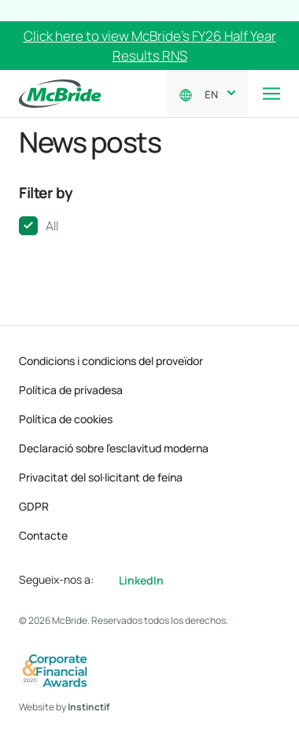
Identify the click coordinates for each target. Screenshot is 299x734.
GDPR (34, 506)
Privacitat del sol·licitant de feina (101, 477)
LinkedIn (141, 580)
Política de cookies (66, 418)
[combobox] (216, 92)
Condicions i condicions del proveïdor (111, 360)
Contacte (43, 535)
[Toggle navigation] (271, 93)
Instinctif (89, 707)
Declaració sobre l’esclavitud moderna (114, 448)
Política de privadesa (71, 389)
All (52, 225)
